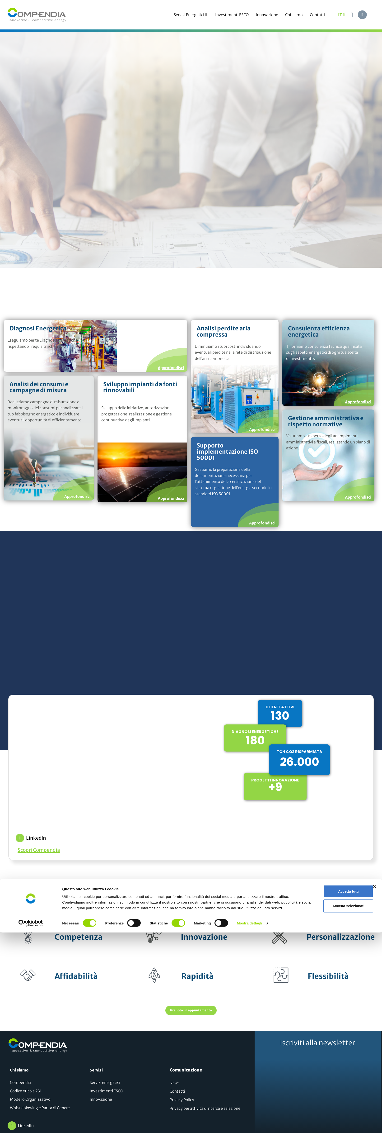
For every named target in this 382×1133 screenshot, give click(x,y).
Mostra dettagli (249, 1124)
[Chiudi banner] (374, 1081)
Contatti (317, 14)
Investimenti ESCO (232, 14)
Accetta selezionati (330, 1104)
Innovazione (267, 14)
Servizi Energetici (191, 14)
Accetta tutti (330, 1087)
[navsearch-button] (352, 14)
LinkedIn (36, 838)
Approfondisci (171, 367)
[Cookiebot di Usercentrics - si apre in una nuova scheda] (30, 1123)
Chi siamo (294, 14)
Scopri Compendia (39, 850)
